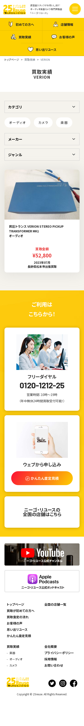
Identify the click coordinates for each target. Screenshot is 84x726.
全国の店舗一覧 (55, 604)
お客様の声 (63, 37)
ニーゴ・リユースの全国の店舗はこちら (42, 511)
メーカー (15, 139)
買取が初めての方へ (20, 610)
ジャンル (15, 154)
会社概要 (50, 646)
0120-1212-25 (41, 385)
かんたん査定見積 (19, 635)
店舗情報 (63, 24)
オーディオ (17, 122)
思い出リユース (42, 49)
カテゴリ (15, 107)
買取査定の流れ (18, 617)
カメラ (43, 122)
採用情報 (50, 659)
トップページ (15, 604)
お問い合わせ (53, 665)
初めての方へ (21, 24)
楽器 (64, 122)
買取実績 (21, 37)
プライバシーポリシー (59, 652)
